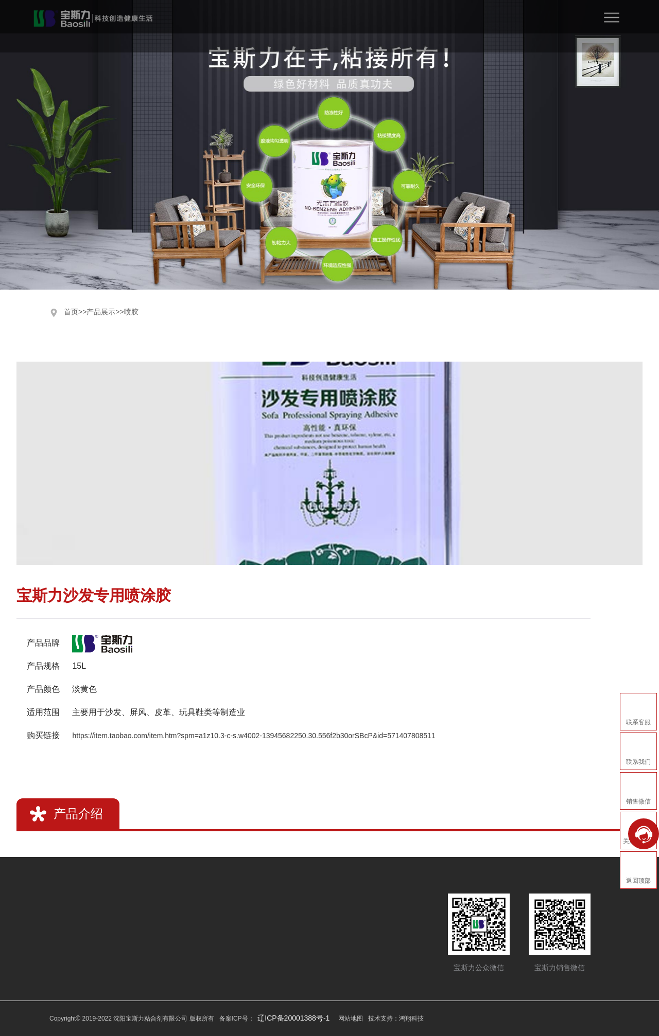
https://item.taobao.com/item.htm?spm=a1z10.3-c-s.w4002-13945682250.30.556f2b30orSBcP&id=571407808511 (253, 735)
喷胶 (131, 312)
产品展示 (100, 312)
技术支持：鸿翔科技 (396, 1018)
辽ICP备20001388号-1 (293, 1018)
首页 (71, 312)
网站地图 (350, 1018)
